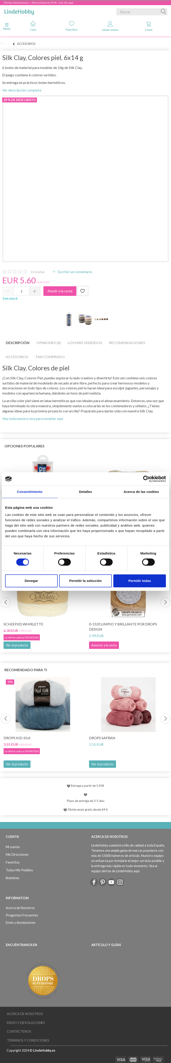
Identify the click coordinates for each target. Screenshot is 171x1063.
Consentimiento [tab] (30, 492)
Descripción (17, 342)
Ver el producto (17, 645)
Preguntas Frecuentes (22, 915)
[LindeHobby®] (19, 11)
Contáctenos (19, 1031)
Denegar (31, 581)
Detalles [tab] (85, 492)
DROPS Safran (102, 738)
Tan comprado (50, 357)
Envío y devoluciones (20, 922)
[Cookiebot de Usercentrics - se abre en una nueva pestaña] (146, 478)
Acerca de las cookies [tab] (141, 492)
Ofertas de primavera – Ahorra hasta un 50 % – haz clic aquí (38, 2)
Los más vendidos (85, 342)
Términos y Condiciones (28, 1040)
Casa (33, 26)
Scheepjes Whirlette (23, 624)
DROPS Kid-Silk (17, 738)
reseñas (38, 272)
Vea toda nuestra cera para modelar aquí (32, 418)
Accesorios (17, 357)
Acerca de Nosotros (20, 908)
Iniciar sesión (110, 26)
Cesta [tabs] (148, 26)
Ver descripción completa (21, 90)
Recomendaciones (127, 342)
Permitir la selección (85, 581)
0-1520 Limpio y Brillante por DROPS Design (123, 626)
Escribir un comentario (74, 272)
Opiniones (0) (48, 342)
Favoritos (72, 26)
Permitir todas (139, 581)
